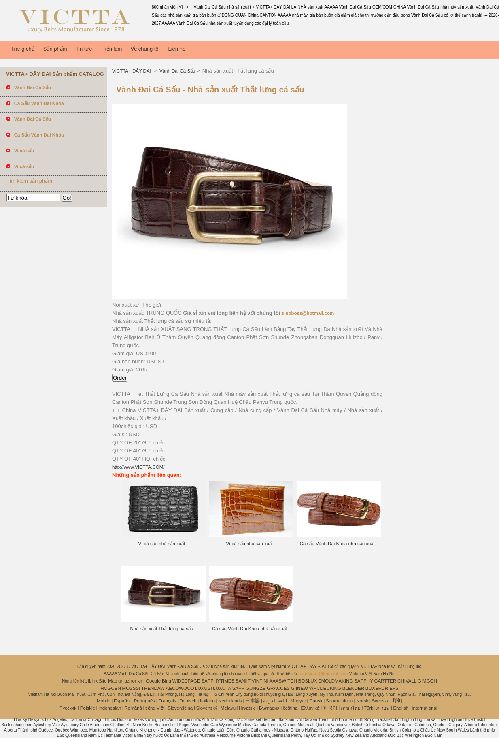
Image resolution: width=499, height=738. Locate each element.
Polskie (87, 708)
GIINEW (299, 688)
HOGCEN (110, 688)
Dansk (316, 700)
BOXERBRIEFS (382, 688)
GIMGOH (427, 680)
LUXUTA (222, 688)
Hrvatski (247, 708)
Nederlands (230, 700)
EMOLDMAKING (335, 680)
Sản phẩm (55, 49)
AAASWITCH (283, 680)
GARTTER (385, 680)
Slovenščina (180, 708)
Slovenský (206, 708)
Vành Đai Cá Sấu (176, 70)
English (400, 708)
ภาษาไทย (351, 708)
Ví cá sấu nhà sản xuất (161, 543)
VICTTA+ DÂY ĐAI (132, 70)
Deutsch (188, 700)
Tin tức (84, 49)
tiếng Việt (154, 708)
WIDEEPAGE (186, 680)
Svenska (380, 700)
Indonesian (109, 708)
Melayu (228, 708)
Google (153, 680)
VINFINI (260, 680)
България (269, 708)
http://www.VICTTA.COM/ (138, 467)
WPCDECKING (325, 688)
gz (127, 680)
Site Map (108, 680)
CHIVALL (406, 680)
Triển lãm (111, 49)
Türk (368, 708)
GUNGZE (255, 688)
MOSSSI (131, 688)
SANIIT (243, 680)
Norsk (362, 700)
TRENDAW (153, 688)
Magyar (298, 700)
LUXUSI (203, 688)
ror (133, 680)
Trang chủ (23, 49)
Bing (166, 680)
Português (144, 700)
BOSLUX (307, 680)
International (424, 708)
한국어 (330, 708)
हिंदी (396, 700)
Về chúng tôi (144, 49)
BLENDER (353, 688)
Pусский (68, 708)
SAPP (238, 688)
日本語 (252, 700)
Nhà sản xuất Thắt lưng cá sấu (161, 628)
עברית (383, 708)
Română (133, 708)
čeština (290, 708)
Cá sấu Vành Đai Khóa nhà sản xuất (337, 543)
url (120, 680)
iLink (93, 680)
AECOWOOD (180, 688)
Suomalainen (339, 700)
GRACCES (278, 688)
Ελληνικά (310, 708)
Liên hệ (176, 49)
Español (122, 700)
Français (167, 700)
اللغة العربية (275, 700)
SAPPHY (363, 680)
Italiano (207, 700)
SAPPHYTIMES (217, 680)
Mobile (103, 700)
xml (140, 680)
